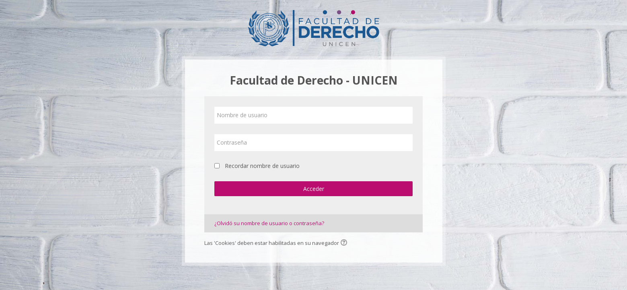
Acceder (313, 189)
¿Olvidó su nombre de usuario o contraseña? (269, 223)
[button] (345, 243)
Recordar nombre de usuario (262, 166)
